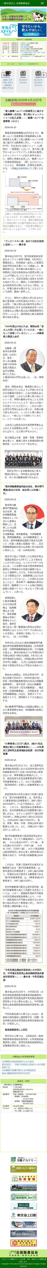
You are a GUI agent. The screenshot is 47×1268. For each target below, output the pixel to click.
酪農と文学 (8, 80)
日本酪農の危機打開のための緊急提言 (19, 1070)
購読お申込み (8, 88)
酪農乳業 (23, 45)
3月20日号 (38, 80)
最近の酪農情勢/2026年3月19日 (16, 1073)
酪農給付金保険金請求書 (27, 50)
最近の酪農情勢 (25, 47)
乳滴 (28, 43)
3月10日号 (38, 83)
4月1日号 (23, 83)
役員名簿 (23, 49)
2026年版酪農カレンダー (28, 56)
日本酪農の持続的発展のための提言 (18, 1061)
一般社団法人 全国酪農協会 (16, 3)
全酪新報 (23, 43)
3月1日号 (38, 85)
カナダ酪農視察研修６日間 (28, 52)
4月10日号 (23, 80)
